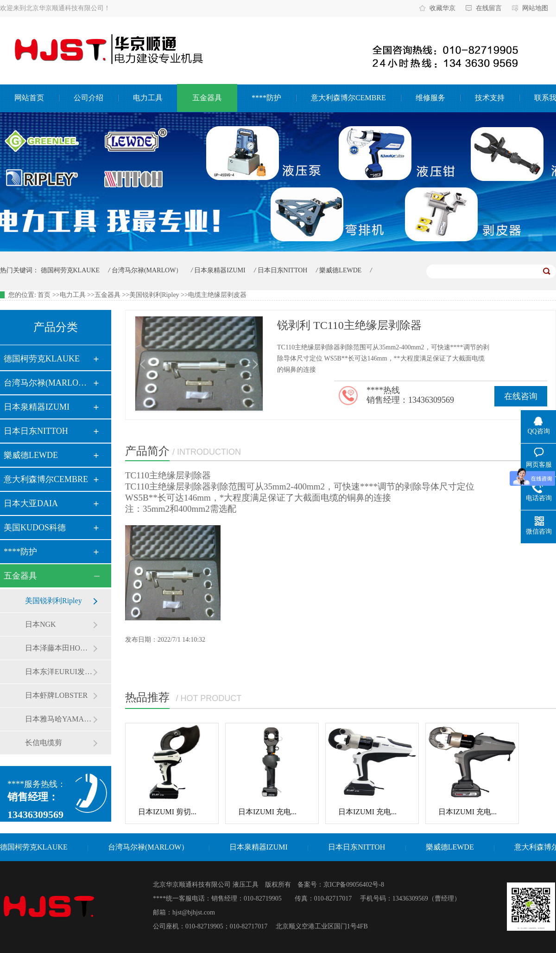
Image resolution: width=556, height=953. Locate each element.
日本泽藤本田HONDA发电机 (59, 648)
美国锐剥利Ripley (154, 294)
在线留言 (489, 8)
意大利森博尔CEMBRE (348, 98)
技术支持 (490, 98)
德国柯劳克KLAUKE (70, 270)
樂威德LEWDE (340, 270)
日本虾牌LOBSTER (56, 695)
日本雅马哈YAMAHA (59, 719)
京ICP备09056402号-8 (353, 884)
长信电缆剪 (43, 743)
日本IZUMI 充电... (267, 812)
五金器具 (207, 98)
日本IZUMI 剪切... (167, 812)
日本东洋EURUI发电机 (59, 672)
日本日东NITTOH (283, 270)
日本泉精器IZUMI (219, 270)
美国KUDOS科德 (35, 527)
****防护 (266, 98)
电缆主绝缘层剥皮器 (217, 294)
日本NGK (40, 624)
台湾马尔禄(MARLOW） (147, 270)
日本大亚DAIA (31, 503)
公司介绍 (88, 98)
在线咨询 (520, 396)
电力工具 (148, 98)
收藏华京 (442, 8)
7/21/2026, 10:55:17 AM (483, 271)
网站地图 (535, 8)
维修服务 (430, 98)
